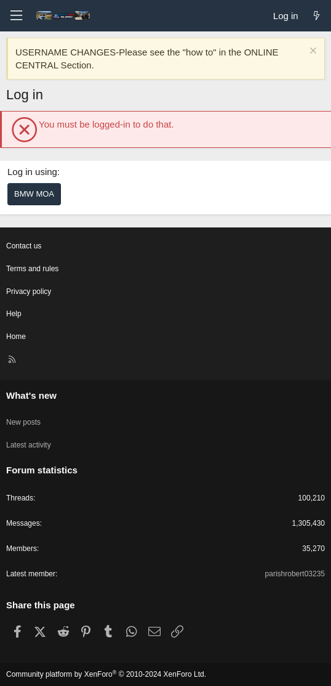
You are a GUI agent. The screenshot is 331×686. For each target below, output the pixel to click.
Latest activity (28, 445)
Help (14, 313)
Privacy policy (28, 291)
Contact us (23, 246)
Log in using (32, 171)
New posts (23, 422)
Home (16, 336)
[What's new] (317, 15)
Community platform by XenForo (106, 674)
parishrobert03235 (295, 574)
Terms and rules (32, 268)
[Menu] (16, 15)
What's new (31, 395)
